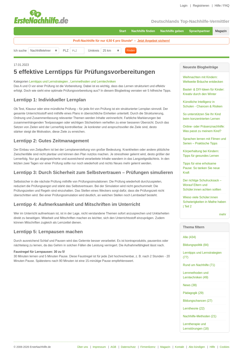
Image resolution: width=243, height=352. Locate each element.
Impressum (99, 346)
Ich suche (20, 50)
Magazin (221, 31)
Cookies (224, 346)
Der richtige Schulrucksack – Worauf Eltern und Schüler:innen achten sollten (202, 185)
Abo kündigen (197, 346)
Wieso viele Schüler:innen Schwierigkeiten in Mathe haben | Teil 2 (204, 202)
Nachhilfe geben (172, 31)
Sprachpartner (199, 31)
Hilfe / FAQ (222, 5)
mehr (222, 214)
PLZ (65, 50)
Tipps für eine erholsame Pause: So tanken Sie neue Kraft (201, 168)
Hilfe (212, 346)
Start (122, 31)
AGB (113, 346)
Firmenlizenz (147, 346)
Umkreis (93, 50)
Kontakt (179, 346)
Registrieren (201, 5)
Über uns (82, 346)
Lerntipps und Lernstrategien (49, 81)
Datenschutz (128, 346)
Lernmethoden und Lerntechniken (93, 81)
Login (183, 5)
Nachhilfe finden (143, 31)
